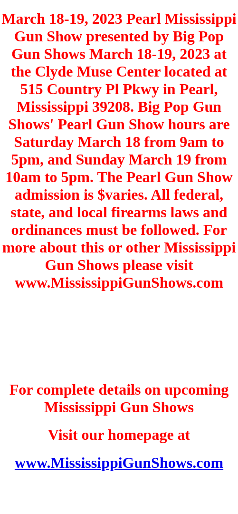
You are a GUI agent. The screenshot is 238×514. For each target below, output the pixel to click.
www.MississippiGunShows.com (119, 462)
